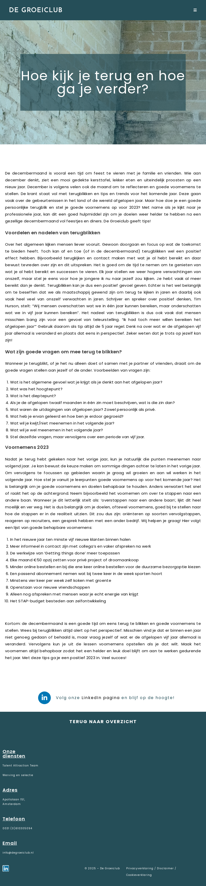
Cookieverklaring (139, 875)
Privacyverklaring (140, 868)
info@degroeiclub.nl (18, 853)
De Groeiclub (35, 10)
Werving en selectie (18, 775)
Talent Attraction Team (20, 765)
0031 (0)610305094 (17, 828)
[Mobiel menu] (195, 10)
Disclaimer (165, 868)
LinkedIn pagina (101, 698)
